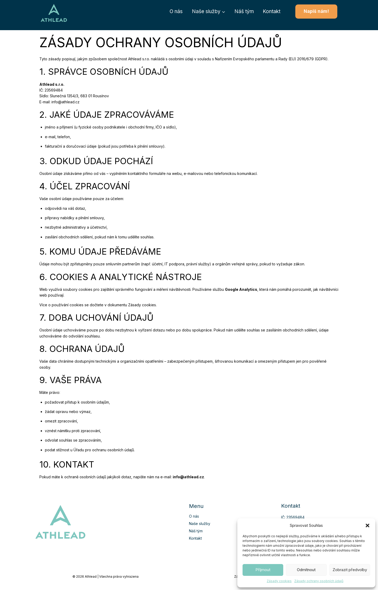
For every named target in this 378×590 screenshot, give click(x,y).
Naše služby (199, 523)
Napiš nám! (316, 11)
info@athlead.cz (65, 102)
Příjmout (262, 569)
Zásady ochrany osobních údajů (318, 581)
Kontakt (271, 11)
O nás (176, 11)
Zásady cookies (279, 581)
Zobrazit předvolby (350, 569)
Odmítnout (306, 569)
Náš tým (244, 11)
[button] (367, 525)
